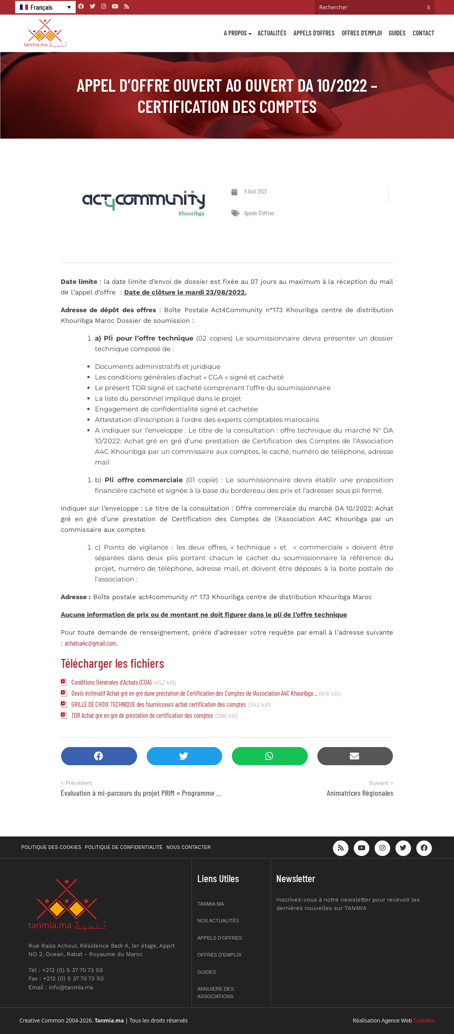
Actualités (272, 33)
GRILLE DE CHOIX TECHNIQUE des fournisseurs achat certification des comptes (158, 704)
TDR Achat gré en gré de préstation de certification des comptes (142, 715)
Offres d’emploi (362, 33)
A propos (235, 33)
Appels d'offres (259, 213)
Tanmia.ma (210, 903)
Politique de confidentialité (124, 847)
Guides (397, 33)
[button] (99, 756)
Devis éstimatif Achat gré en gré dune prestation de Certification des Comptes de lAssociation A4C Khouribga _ (194, 693)
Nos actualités (218, 920)
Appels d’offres (314, 33)
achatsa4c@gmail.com (90, 643)
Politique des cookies (51, 847)
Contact (423, 33)
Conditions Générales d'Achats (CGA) (111, 682)
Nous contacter (188, 847)
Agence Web (397, 1021)
